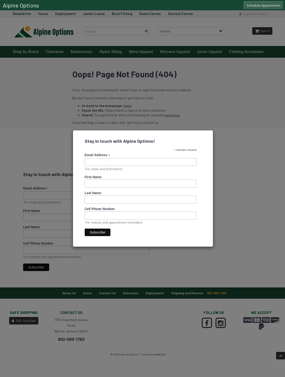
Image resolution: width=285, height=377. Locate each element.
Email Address (97, 155)
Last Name (93, 193)
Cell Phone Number (100, 209)
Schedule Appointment (264, 5)
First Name (93, 177)
